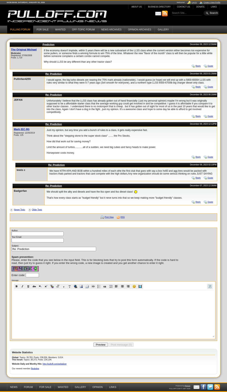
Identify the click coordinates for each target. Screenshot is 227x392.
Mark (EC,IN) (21, 129)
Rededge (35, 368)
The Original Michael (24, 49)
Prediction (49, 44)
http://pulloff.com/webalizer (55, 364)
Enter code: (19, 275)
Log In (194, 2)
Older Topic (37, 210)
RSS (123, 217)
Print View (109, 217)
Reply (198, 66)
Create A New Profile (211, 2)
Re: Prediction (53, 74)
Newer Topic (19, 210)
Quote (210, 66)
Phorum (187, 386)
